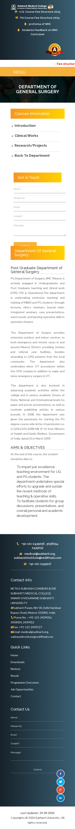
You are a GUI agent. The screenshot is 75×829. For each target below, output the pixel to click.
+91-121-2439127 (37, 563)
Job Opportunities (22, 689)
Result (15, 675)
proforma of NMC (37, 24)
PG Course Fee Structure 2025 (37, 17)
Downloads (18, 662)
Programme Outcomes (25, 682)
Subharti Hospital (37, 40)
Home (14, 655)
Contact (16, 696)
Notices (15, 669)
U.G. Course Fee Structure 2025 (37, 11)
